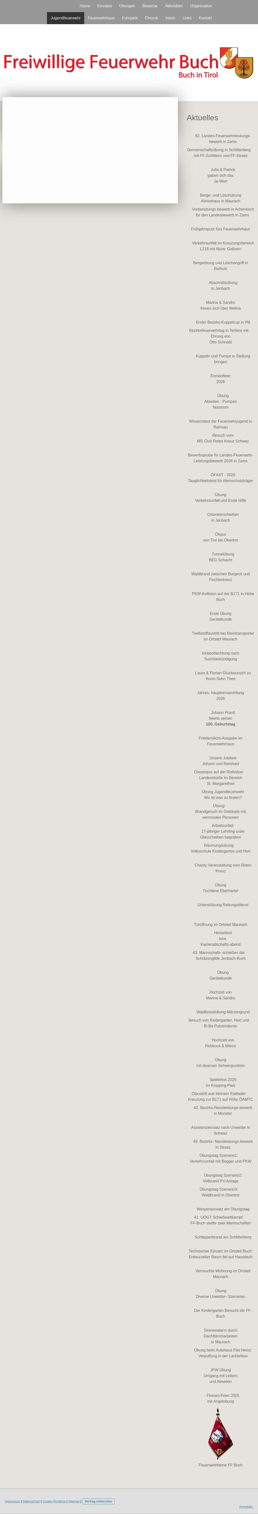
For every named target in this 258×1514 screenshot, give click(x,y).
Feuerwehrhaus (101, 18)
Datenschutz (31, 1501)
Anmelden (246, 1506)
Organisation (201, 6)
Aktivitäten (174, 6)
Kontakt (205, 18)
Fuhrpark (129, 18)
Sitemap (74, 1501)
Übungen (127, 6)
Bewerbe (150, 6)
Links (186, 18)
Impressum (12, 1501)
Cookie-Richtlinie (54, 1501)
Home (85, 6)
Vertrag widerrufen (98, 1501)
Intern (170, 18)
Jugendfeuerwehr (66, 18)
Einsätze (104, 6)
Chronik (151, 18)
